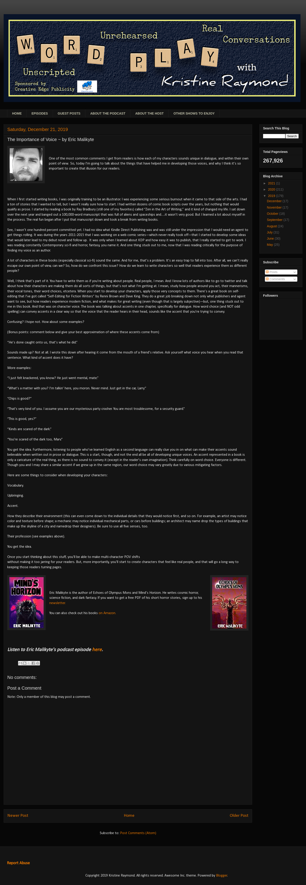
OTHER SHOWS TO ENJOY (194, 113)
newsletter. (57, 603)
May (270, 244)
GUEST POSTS (69, 113)
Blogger (221, 875)
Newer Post (17, 816)
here (97, 649)
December (274, 201)
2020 (272, 189)
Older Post (239, 816)
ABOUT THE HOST (149, 113)
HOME (17, 113)
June (271, 238)
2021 (272, 183)
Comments (275, 279)
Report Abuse (18, 863)
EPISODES (40, 113)
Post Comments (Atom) (138, 833)
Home (129, 816)
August (272, 226)
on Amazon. (107, 613)
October (273, 213)
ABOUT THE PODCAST (107, 113)
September (275, 220)
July (270, 232)
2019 (272, 196)
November (274, 207)
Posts (271, 272)
